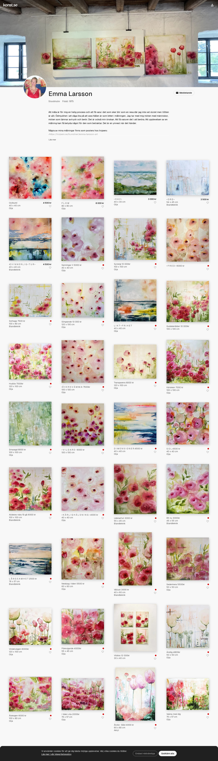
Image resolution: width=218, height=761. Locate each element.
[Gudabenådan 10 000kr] (188, 301)
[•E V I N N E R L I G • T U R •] (30, 239)
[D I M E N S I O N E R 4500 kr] (135, 423)
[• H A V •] (135, 178)
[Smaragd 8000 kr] (30, 423)
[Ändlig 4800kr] (188, 626)
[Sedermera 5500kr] (188, 559)
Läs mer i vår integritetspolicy (56, 754)
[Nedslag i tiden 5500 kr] (83, 558)
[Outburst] (30, 178)
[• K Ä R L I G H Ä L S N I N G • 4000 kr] (83, 489)
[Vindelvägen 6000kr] (30, 626)
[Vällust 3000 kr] (135, 558)
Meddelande (184, 92)
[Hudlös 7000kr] (30, 361)
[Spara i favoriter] (50, 206)
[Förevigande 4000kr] (83, 626)
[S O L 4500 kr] (188, 423)
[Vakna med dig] (188, 694)
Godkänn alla (167, 753)
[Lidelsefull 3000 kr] (135, 489)
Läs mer (52, 139)
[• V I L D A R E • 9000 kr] (83, 424)
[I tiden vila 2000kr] (83, 694)
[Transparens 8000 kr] (135, 361)
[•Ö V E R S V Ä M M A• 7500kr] (83, 361)
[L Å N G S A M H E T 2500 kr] (30, 558)
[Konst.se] (10, 5)
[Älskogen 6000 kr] (30, 694)
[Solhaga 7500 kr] (30, 300)
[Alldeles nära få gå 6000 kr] (30, 489)
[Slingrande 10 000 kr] (83, 300)
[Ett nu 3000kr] (188, 489)
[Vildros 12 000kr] (135, 627)
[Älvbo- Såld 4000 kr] (135, 694)
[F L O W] (83, 178)
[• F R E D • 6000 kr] (188, 240)
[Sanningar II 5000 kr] (83, 239)
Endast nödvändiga (145, 753)
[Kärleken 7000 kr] (188, 361)
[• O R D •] (188, 177)
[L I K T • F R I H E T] (135, 300)
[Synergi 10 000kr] (135, 239)
